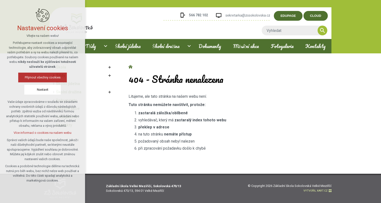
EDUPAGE (288, 16)
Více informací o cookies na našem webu (42, 133)
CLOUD (315, 16)
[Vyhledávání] (322, 30)
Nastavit (42, 89)
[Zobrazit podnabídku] (109, 67)
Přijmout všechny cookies (43, 77)
